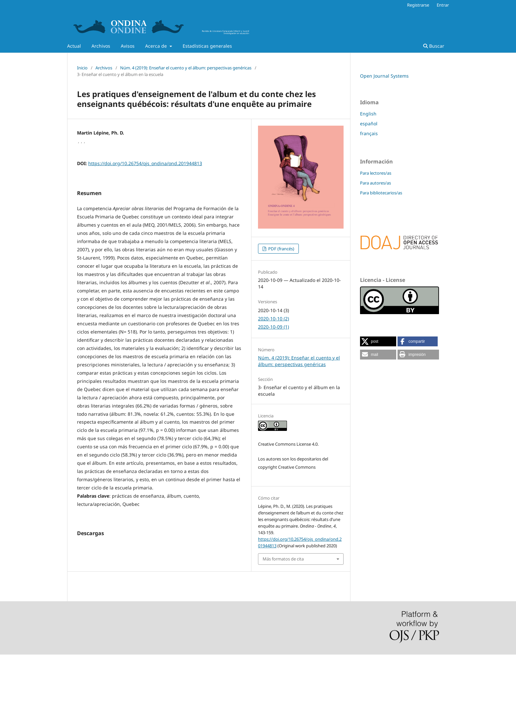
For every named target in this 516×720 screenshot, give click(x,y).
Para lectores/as (375, 173)
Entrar (443, 5)
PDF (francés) (280, 249)
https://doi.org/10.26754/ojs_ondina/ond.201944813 (145, 163)
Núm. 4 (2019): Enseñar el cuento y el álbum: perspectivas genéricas (185, 68)
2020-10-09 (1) (273, 327)
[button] (378, 341)
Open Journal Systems (384, 76)
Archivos (100, 46)
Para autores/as (375, 183)
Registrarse (418, 5)
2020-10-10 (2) (273, 318)
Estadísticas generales (207, 46)
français (369, 133)
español (368, 123)
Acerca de (156, 46)
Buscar (433, 46)
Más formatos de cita (283, 559)
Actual (74, 46)
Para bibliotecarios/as (381, 193)
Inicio (82, 68)
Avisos (128, 46)
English (368, 114)
